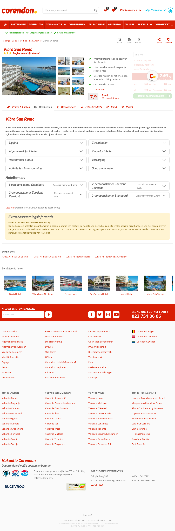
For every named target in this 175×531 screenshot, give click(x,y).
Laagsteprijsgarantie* (41, 32)
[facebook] (91, 314)
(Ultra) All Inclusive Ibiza (78, 256)
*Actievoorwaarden (55, 377)
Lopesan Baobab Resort (144, 413)
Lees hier (10, 207)
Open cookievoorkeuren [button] (100, 341)
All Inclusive (97, 24)
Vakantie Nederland (12, 413)
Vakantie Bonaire (10, 398)
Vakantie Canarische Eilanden (103, 433)
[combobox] (71, 10)
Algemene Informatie (12, 341)
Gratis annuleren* (66, 32)
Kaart (114, 107)
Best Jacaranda (139, 428)
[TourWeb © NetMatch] (87, 515)
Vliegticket (163, 24)
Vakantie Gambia (10, 423)
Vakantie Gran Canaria (56, 408)
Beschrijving (45, 107)
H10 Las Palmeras (141, 433)
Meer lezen (99, 89)
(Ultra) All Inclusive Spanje (15, 256)
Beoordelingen (68, 107)
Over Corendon (9, 331)
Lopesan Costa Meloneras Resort (148, 398)
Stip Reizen (50, 351)
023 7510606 (97, 484)
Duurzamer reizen (54, 336)
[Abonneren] (48, 314)
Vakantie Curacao (10, 408)
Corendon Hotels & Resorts (59, 362)
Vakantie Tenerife (54, 439)
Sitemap (92, 377)
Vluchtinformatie (10, 357)
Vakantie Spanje (10, 439)
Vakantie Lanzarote (98, 423)
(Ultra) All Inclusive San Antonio (111, 256)
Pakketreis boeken (97, 367)
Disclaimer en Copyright (100, 351)
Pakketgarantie (16, 32)
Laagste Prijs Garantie (99, 331)
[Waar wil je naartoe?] (71, 10)
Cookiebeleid (95, 336)
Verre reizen (77, 24)
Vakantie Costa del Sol (99, 444)
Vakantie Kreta (52, 428)
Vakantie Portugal (11, 433)
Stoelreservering (53, 341)
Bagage (5, 362)
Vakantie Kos (51, 423)
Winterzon (115, 24)
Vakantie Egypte (10, 418)
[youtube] (116, 314)
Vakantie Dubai (52, 418)
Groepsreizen (8, 377)
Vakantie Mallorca (54, 433)
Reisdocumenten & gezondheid (61, 331)
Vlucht (129, 107)
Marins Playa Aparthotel (144, 418)
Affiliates (49, 372)
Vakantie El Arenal (97, 408)
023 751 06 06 (146, 316)
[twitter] (100, 314)
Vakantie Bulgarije (11, 403)
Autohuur (7, 372)
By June (49, 346)
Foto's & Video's (93, 107)
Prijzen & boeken (21, 107)
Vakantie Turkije (10, 444)
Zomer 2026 (36, 24)
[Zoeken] (95, 10)
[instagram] (108, 314)
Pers (90, 362)
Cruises (129, 24)
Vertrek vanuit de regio (100, 372)
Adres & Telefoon (10, 336)
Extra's (5, 367)
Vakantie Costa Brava (99, 439)
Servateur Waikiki (140, 439)
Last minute (18, 24)
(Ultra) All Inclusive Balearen (47, 256)
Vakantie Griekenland (12, 428)
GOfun (48, 357)
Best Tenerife (138, 444)
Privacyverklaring (97, 346)
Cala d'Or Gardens (141, 423)
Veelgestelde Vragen (12, 351)
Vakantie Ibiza (52, 413)
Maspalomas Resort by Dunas (147, 403)
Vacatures (93, 357)
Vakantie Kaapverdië (55, 398)
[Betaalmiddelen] (14, 486)
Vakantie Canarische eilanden (60, 403)
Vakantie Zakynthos (55, 444)
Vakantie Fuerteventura (100, 418)
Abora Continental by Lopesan (147, 408)
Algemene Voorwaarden (14, 346)
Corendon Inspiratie (55, 367)
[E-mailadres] (23, 314)
